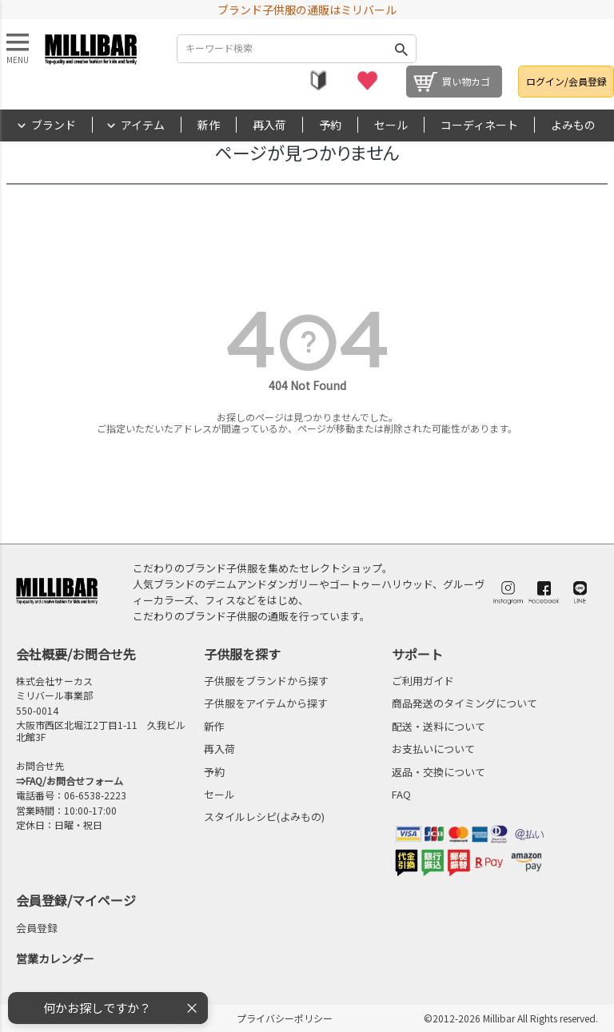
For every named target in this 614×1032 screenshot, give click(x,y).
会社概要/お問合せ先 (76, 653)
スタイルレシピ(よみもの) (264, 816)
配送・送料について (438, 726)
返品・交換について (438, 771)
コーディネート (479, 125)
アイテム (143, 125)
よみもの (573, 125)
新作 (208, 125)
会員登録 (37, 927)
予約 (330, 125)
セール (391, 125)
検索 (401, 48)
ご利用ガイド (423, 680)
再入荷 (269, 125)
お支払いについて (433, 748)
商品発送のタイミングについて (464, 703)
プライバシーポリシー (285, 1018)
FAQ (401, 794)
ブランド (53, 125)
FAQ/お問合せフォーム (74, 780)
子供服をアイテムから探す (266, 703)
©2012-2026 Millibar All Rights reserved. (511, 1018)
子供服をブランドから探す (266, 680)
